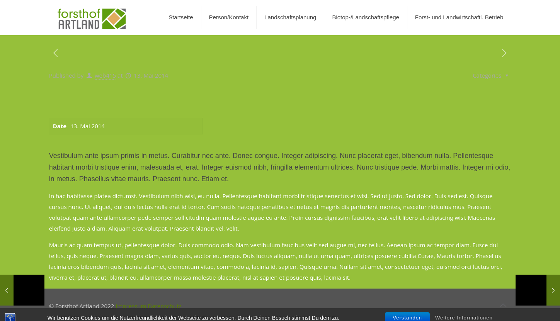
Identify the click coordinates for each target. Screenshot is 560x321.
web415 (105, 75)
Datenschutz (164, 306)
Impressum (131, 306)
